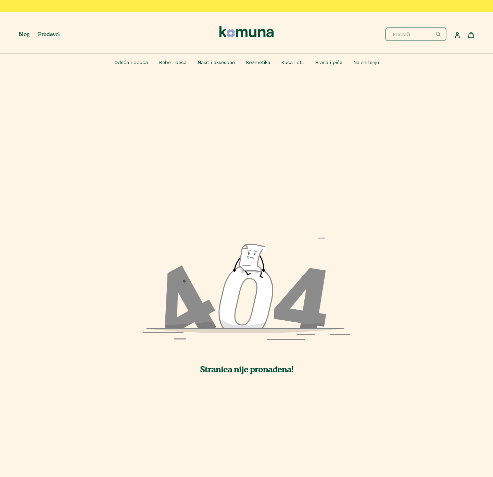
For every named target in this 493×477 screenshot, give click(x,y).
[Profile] (457, 35)
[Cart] (471, 34)
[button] (246, 296)
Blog (24, 35)
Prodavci (49, 35)
